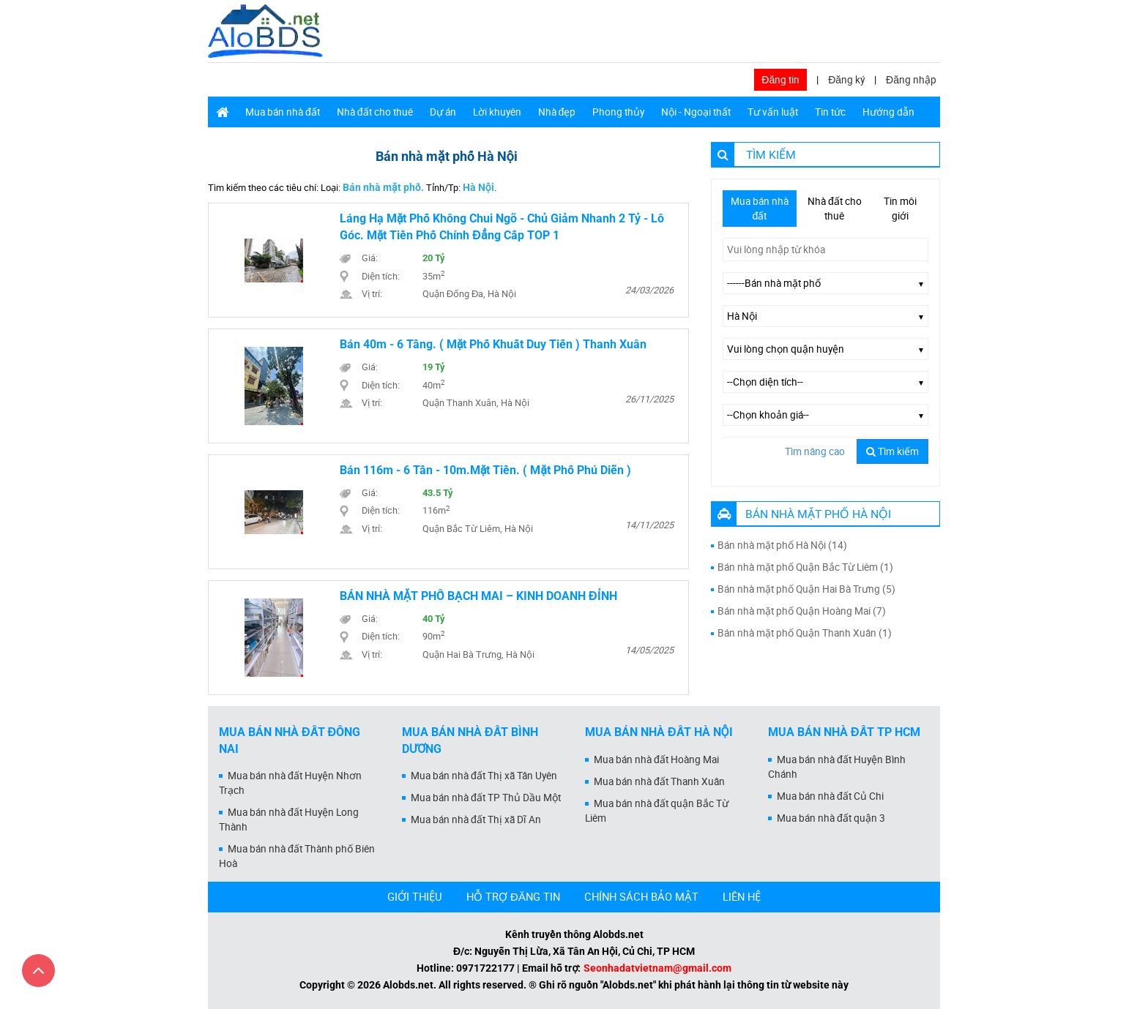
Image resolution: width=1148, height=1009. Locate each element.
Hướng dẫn (888, 112)
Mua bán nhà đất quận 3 (831, 818)
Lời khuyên (497, 112)
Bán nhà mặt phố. (383, 187)
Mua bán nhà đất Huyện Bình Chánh (837, 767)
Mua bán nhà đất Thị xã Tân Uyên (484, 775)
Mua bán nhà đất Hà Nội (659, 732)
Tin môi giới (900, 208)
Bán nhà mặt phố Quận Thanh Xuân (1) (805, 632)
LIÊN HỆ (742, 896)
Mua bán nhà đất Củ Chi (830, 796)
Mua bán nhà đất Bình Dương (470, 740)
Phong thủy (618, 112)
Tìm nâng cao (815, 451)
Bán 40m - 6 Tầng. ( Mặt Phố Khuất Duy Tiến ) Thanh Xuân (493, 344)
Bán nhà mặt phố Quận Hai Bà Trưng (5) (806, 589)
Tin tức (830, 112)
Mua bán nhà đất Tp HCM (844, 732)
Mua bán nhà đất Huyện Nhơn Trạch (290, 783)
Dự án (443, 112)
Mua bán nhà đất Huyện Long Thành (289, 819)
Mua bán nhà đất (282, 112)
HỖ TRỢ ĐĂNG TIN (513, 896)
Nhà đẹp (557, 112)
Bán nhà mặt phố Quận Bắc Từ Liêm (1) (805, 567)
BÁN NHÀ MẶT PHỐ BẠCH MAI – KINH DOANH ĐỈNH (478, 596)
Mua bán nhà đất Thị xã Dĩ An (476, 819)
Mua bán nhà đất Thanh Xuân (659, 781)
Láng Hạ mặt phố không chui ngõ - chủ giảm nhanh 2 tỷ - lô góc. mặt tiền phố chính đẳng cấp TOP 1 (502, 226)
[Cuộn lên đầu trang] (38, 970)
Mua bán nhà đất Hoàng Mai (656, 759)
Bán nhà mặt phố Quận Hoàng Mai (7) (802, 611)
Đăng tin (780, 79)
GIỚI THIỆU (414, 896)
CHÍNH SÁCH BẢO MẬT (641, 896)
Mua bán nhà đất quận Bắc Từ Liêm (656, 811)
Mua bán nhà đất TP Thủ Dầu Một (486, 797)
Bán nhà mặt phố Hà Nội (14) (782, 545)
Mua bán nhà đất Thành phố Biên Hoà (297, 856)
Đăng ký (846, 79)
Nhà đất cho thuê (375, 112)
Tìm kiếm (892, 451)
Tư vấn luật (773, 112)
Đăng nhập (911, 79)
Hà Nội (478, 187)
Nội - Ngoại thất (696, 112)
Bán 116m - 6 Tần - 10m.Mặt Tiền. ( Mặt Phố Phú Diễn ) (485, 470)
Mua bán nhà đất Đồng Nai (289, 740)
